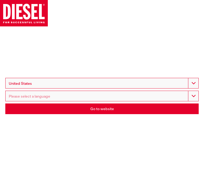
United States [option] (20, 83)
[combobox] (102, 83)
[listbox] (102, 96)
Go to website (102, 109)
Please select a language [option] (29, 96)
